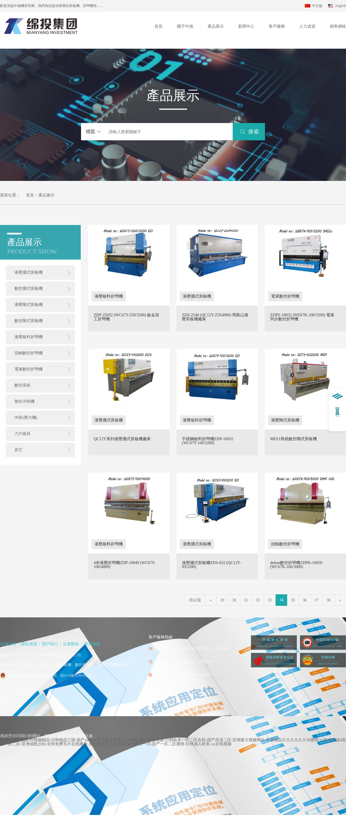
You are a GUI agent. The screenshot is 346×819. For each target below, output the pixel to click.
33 (270, 600)
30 (234, 600)
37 (317, 600)
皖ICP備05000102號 (77, 675)
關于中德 (185, 26)
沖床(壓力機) (25, 417)
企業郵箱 (71, 644)
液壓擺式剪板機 (28, 272)
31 (246, 600)
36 (305, 600)
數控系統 (22, 385)
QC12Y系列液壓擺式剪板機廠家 (122, 439)
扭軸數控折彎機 (28, 353)
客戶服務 (277, 26)
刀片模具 (22, 434)
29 (222, 600)
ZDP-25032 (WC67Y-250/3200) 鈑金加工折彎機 (126, 317)
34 (281, 600)
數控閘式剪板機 (28, 321)
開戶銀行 (50, 644)
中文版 (317, 5)
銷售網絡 (338, 26)
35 (293, 600)
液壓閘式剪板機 (28, 304)
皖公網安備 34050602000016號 (32, 675)
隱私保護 (29, 644)
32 (258, 600)
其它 (18, 450)
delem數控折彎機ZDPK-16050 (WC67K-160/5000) (296, 565)
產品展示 (216, 26)
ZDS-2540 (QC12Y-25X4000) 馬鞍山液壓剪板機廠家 (215, 317)
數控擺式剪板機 (28, 288)
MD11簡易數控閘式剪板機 (293, 439)
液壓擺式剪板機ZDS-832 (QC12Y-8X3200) (211, 565)
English (340, 5)
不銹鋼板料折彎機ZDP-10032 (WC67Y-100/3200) (207, 441)
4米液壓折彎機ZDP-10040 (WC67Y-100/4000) (125, 565)
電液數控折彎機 (28, 369)
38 (328, 600)
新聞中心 (246, 26)
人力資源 (307, 26)
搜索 (253, 132)
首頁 (159, 26)
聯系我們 (92, 644)
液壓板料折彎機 (28, 337)
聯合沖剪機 (24, 401)
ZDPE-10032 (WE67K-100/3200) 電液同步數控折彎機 (302, 317)
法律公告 (8, 644)
